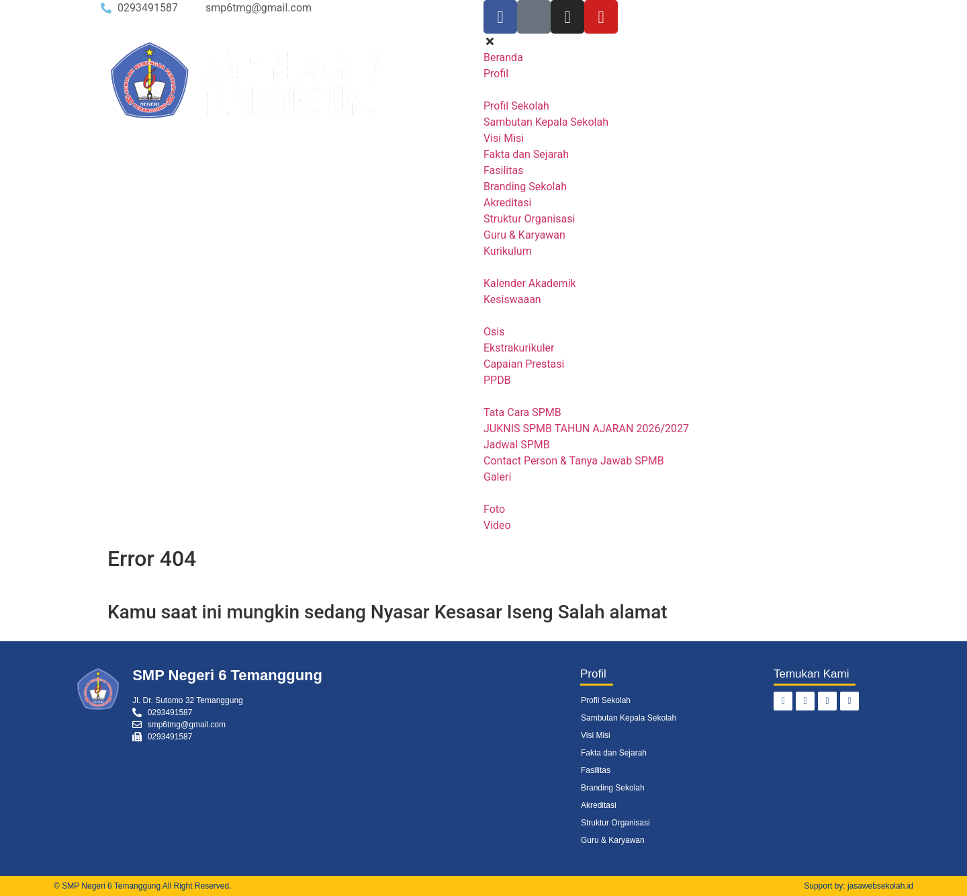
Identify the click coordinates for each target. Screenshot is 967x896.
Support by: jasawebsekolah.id (858, 886)
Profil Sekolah (606, 700)
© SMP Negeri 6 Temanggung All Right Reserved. (143, 886)
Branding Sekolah (613, 787)
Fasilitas (595, 770)
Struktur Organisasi (615, 822)
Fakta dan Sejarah (614, 753)
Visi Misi (595, 735)
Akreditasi (598, 805)
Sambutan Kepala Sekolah (628, 718)
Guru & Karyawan (613, 840)
